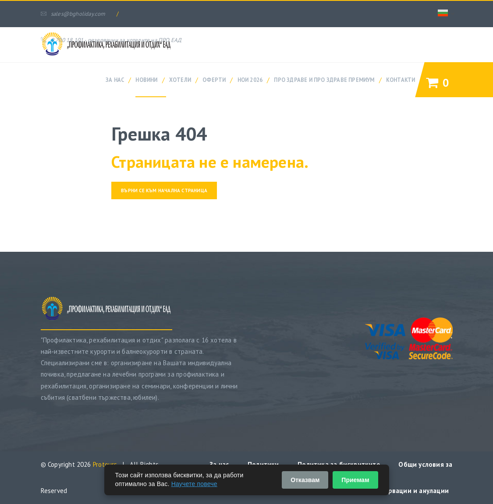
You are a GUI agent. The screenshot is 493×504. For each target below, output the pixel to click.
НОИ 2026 (250, 79)
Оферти (214, 79)
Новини (146, 79)
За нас (115, 79)
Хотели (180, 79)
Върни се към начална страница (164, 190)
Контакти (400, 79)
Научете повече (194, 483)
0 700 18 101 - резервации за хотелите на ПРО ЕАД (111, 40)
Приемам (355, 479)
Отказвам (305, 479)
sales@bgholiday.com (73, 14)
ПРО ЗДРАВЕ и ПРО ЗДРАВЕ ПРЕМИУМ (324, 79)
